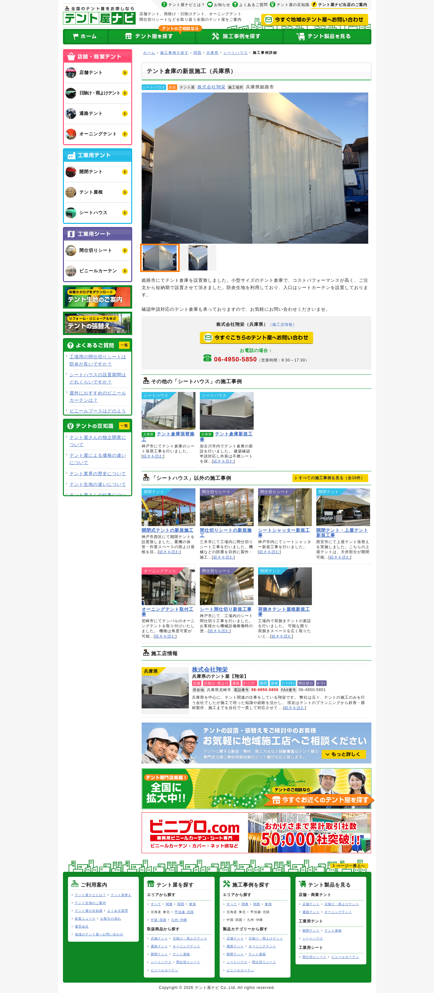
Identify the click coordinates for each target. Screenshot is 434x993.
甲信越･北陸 (184, 912)
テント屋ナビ (99, 15)
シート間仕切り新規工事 (227, 586)
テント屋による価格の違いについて (98, 459)
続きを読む (153, 456)
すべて (156, 904)
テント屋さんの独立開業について (98, 441)
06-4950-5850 (261, 359)
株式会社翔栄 (211, 86)
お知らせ (222, 5)
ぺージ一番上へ (350, 866)
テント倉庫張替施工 (168, 411)
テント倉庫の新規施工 (255, 168)
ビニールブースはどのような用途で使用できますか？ (98, 414)
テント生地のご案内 (90, 903)
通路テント (159, 946)
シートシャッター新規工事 (285, 507)
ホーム (85, 36)
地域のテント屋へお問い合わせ (99, 934)
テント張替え (121, 895)
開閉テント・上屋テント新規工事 (343, 507)
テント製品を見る (327, 36)
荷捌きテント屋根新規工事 (285, 586)
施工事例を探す (174, 52)
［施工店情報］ (282, 324)
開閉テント (159, 954)
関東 (169, 904)
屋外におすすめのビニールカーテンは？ (98, 396)
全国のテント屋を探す (152, 36)
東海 (192, 904)
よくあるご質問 (253, 5)
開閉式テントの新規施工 (168, 507)
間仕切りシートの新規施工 (227, 507)
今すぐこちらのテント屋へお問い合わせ (256, 338)
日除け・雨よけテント (190, 938)
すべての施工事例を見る (332, 478)
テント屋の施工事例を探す (239, 36)
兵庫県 (212, 52)
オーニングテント (186, 946)
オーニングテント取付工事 (168, 586)
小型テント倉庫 (198, 258)
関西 (198, 52)
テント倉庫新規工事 (227, 411)
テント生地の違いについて (98, 484)
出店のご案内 (342, 5)
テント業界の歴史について (98, 473)
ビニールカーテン (164, 970)
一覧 (124, 345)
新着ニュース (85, 918)
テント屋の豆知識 (293, 5)
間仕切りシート (188, 962)
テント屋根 (181, 954)
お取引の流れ (110, 918)
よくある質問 (117, 910)
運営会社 (82, 926)
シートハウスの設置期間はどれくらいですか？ (98, 378)
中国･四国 (158, 920)
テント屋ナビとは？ (186, 5)
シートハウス (235, 52)
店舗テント (159, 938)
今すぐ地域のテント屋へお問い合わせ (314, 20)
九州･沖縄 (179, 920)
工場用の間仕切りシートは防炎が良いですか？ (98, 360)
